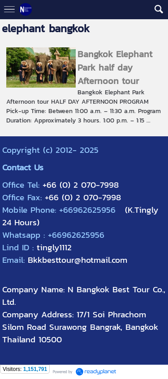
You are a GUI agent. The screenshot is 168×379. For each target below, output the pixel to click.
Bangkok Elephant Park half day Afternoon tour (115, 67)
